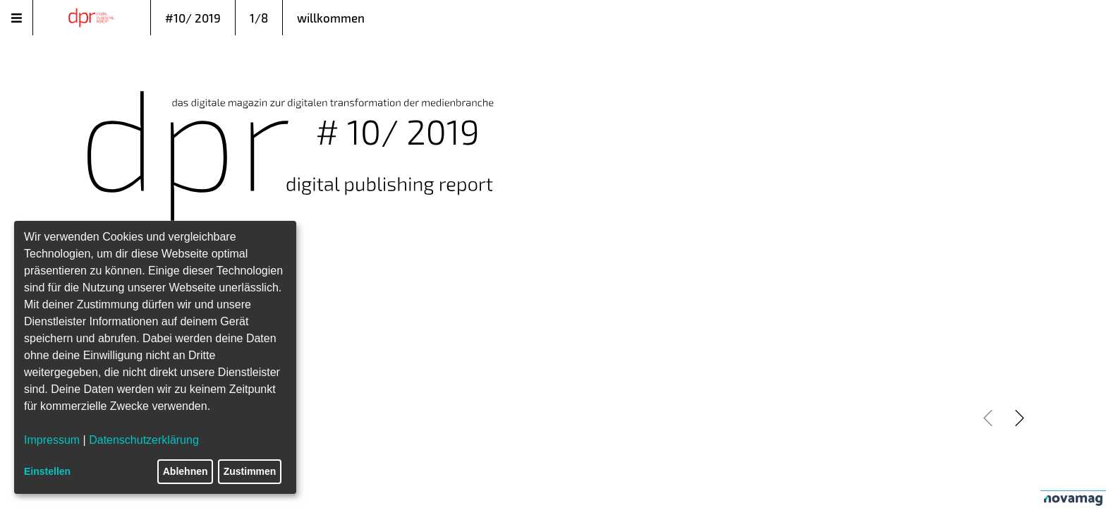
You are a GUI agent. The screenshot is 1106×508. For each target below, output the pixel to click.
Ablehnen (185, 471)
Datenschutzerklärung (144, 440)
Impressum (52, 440)
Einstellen (47, 471)
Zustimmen (250, 471)
